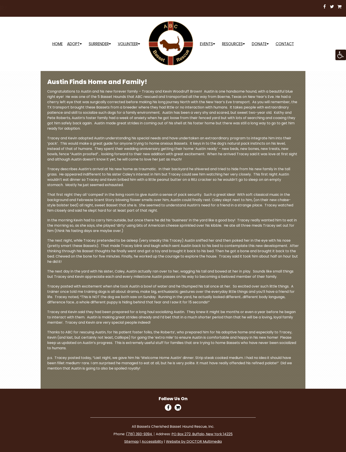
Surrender (99, 44)
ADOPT (73, 44)
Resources (232, 44)
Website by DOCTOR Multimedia (194, 441)
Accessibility (152, 441)
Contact (285, 44)
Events (206, 44)
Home (57, 44)
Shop (187, 7)
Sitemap (131, 441)
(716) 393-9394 (139, 434)
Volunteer (128, 44)
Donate (259, 44)
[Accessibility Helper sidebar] (340, 55)
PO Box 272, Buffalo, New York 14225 (202, 434)
